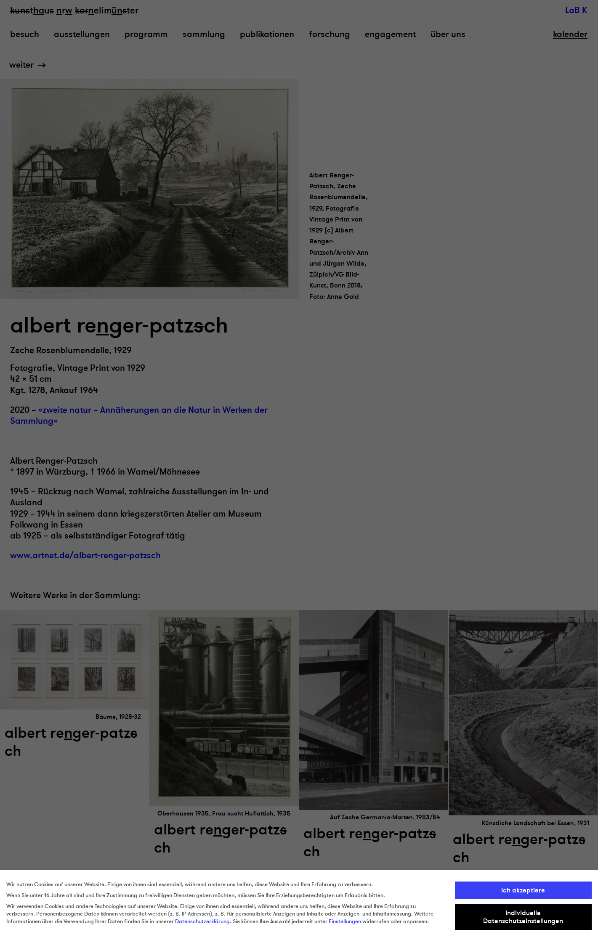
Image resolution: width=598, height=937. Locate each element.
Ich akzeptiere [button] (523, 890)
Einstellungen (345, 921)
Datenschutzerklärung (202, 921)
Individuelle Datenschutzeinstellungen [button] (523, 916)
